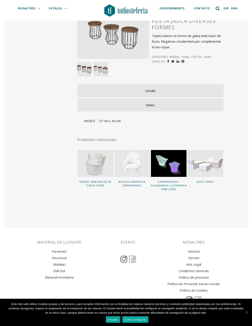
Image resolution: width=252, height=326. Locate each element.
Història (194, 251)
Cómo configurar (135, 319)
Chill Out (196, 57)
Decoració (59, 258)
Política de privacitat (194, 277)
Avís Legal (193, 264)
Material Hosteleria (59, 277)
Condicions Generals (194, 271)
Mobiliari (175, 57)
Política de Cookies (194, 290)
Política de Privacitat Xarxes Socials (193, 283)
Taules (185, 57)
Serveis (193, 258)
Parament (59, 251)
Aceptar (113, 319)
